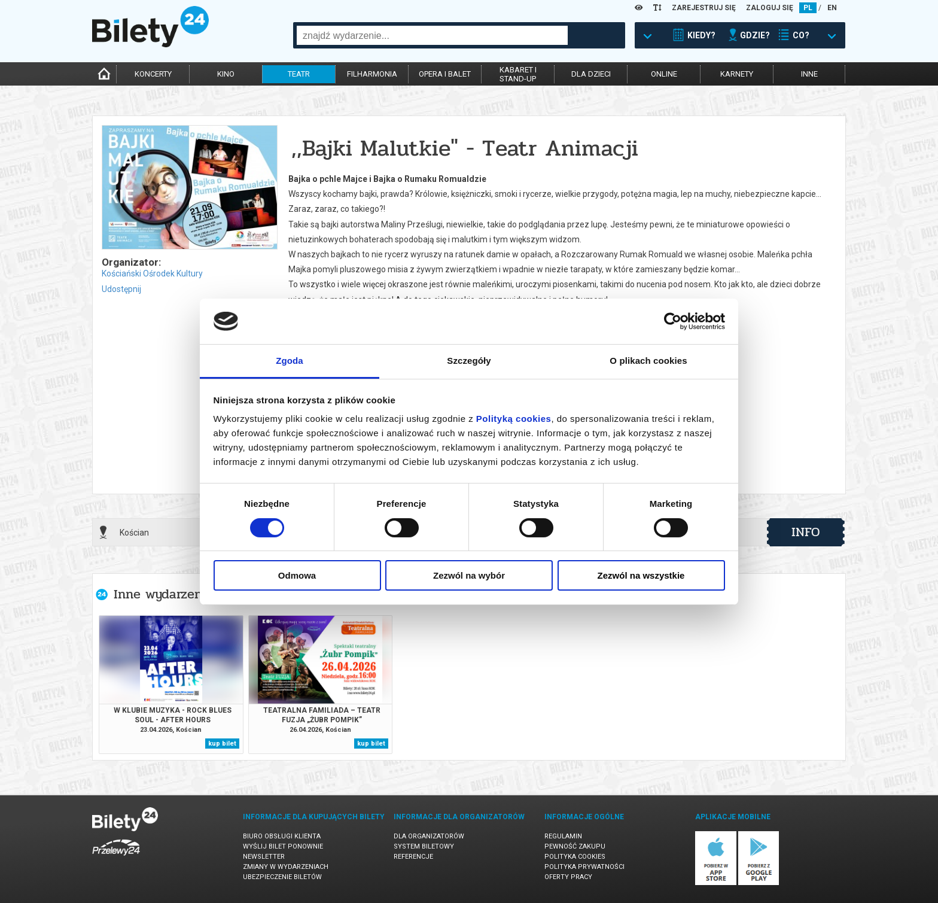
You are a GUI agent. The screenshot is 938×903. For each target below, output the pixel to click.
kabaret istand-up (518, 74)
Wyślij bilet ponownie (283, 846)
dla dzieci (591, 73)
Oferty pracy (568, 877)
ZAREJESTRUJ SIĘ (704, 8)
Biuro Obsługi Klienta (282, 836)
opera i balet (445, 73)
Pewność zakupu (574, 846)
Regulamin (563, 836)
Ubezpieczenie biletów (282, 877)
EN (832, 8)
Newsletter (264, 857)
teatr (299, 73)
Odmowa (297, 575)
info (805, 532)
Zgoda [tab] (289, 360)
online (664, 73)
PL (807, 8)
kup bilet (222, 743)
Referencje (413, 857)
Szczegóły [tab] (469, 360)
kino (225, 73)
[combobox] (432, 35)
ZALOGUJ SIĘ (769, 8)
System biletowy (424, 846)
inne (809, 73)
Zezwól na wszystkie (641, 575)
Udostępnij (121, 289)
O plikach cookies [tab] (648, 360)
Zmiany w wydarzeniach (285, 867)
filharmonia (372, 73)
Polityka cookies (574, 857)
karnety (736, 73)
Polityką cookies (514, 419)
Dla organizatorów (429, 836)
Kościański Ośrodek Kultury (152, 273)
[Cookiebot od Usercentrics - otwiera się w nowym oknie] (672, 321)
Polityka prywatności (584, 867)
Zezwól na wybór (469, 575)
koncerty (153, 73)
